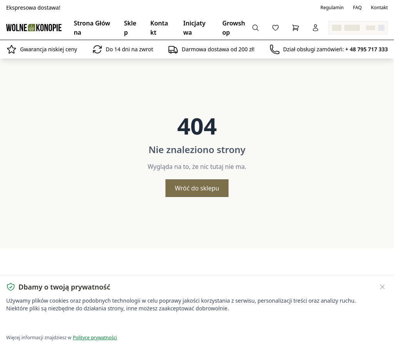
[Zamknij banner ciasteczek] (382, 286)
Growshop (233, 28)
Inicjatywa (194, 28)
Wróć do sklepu (197, 188)
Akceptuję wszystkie (34, 324)
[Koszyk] (295, 28)
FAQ (357, 8)
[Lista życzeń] (275, 28)
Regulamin (332, 8)
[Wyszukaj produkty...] (255, 28)
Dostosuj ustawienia (97, 324)
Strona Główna (92, 28)
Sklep (130, 28)
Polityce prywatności (95, 337)
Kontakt (379, 8)
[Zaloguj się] (315, 28)
